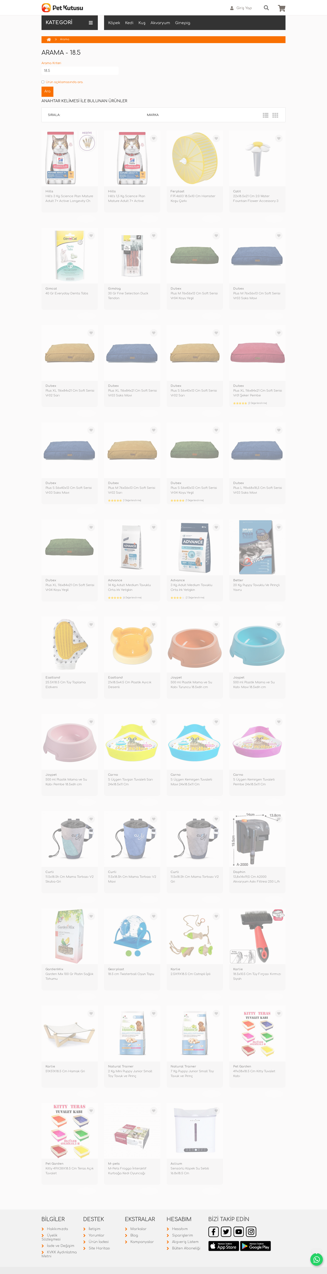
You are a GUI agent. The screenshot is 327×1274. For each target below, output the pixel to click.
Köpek (114, 23)
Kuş (142, 23)
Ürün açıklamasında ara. (62, 82)
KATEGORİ (69, 22)
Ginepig (182, 23)
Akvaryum (160, 23)
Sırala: (54, 115)
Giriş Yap (241, 8)
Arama (64, 39)
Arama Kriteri (51, 63)
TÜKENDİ (86, 219)
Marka (153, 115)
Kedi (129, 23)
